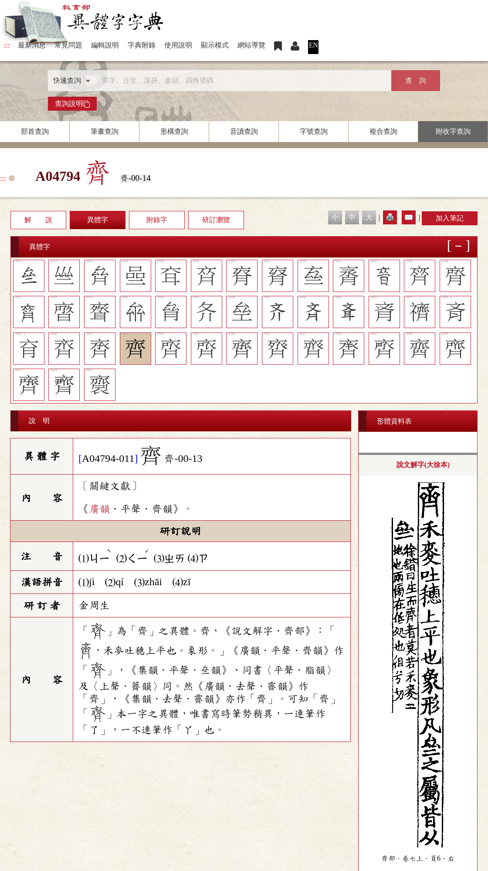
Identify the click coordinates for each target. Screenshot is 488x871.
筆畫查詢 (105, 131)
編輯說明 (105, 45)
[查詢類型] (70, 80)
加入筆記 (450, 218)
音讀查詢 (244, 131)
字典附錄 (142, 45)
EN (313, 45)
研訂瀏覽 (216, 220)
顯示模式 (215, 45)
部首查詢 (35, 131)
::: (6, 45)
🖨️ (390, 217)
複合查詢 (383, 131)
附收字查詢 (453, 131)
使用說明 (178, 45)
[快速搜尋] (241, 80)
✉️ (408, 217)
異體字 (97, 220)
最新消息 (32, 45)
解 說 (38, 220)
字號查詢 (314, 131)
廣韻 (99, 509)
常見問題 (68, 45)
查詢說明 (72, 104)
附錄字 (156, 220)
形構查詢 (174, 131)
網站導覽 (251, 45)
